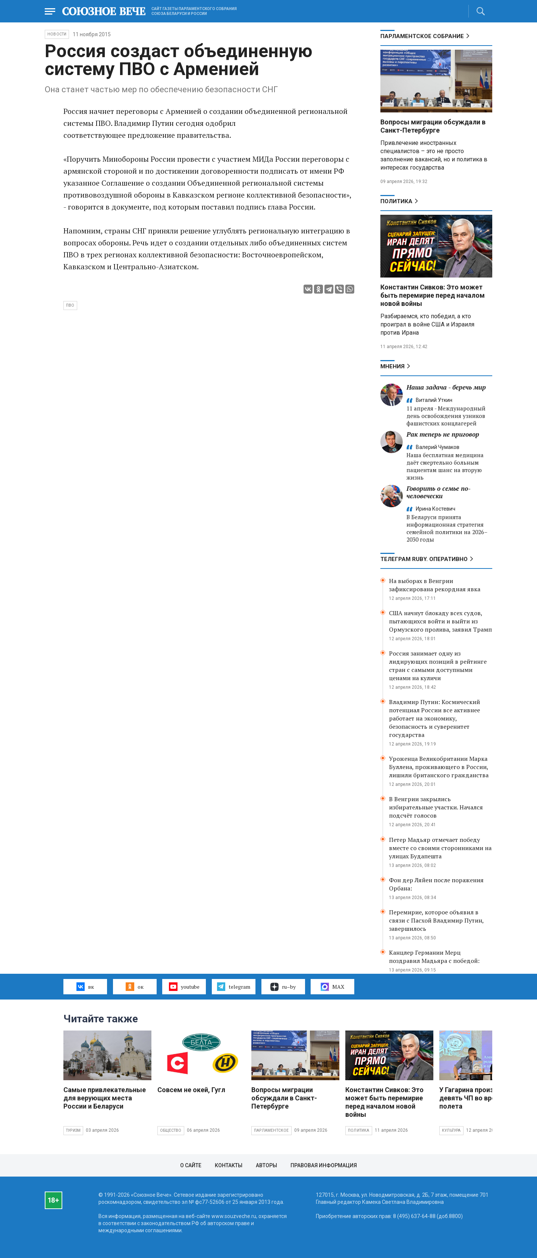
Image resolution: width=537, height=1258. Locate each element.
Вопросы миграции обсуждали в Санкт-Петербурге (433, 126)
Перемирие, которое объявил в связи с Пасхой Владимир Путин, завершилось (436, 920)
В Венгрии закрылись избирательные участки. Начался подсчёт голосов (436, 807)
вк (85, 986)
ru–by (283, 987)
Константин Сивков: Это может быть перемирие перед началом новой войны (432, 295)
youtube (184, 986)
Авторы (266, 1165)
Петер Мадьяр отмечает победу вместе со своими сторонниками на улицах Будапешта (440, 848)
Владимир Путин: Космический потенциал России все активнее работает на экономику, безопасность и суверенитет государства (434, 718)
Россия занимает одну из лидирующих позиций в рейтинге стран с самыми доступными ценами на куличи (438, 665)
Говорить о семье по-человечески (438, 492)
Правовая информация (324, 1165)
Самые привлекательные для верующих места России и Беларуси (104, 1098)
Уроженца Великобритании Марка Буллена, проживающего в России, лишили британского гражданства (439, 767)
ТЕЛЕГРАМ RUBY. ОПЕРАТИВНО (424, 559)
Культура (451, 1130)
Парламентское (271, 1130)
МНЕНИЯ (392, 366)
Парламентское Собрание (422, 36)
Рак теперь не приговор (442, 434)
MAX (332, 987)
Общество (171, 1130)
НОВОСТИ (56, 34)
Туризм (73, 1130)
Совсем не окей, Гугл (191, 1090)
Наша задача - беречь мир (446, 387)
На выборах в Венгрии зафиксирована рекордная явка (434, 585)
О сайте (190, 1165)
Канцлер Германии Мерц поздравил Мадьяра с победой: (434, 956)
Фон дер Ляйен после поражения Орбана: (436, 884)
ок (134, 986)
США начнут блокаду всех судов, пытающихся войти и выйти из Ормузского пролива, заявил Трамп (440, 621)
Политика (396, 201)
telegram (233, 986)
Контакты (228, 1165)
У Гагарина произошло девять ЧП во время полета (475, 1098)
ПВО (70, 305)
